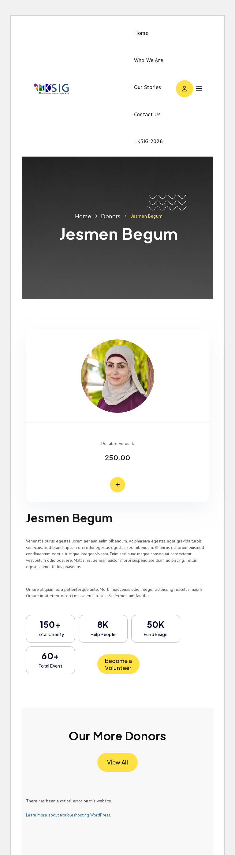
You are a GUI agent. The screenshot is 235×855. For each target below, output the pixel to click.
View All (117, 762)
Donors (110, 216)
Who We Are (148, 60)
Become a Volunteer (118, 664)
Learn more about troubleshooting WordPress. (68, 815)
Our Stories (147, 87)
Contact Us (147, 114)
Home (141, 32)
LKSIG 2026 (148, 141)
